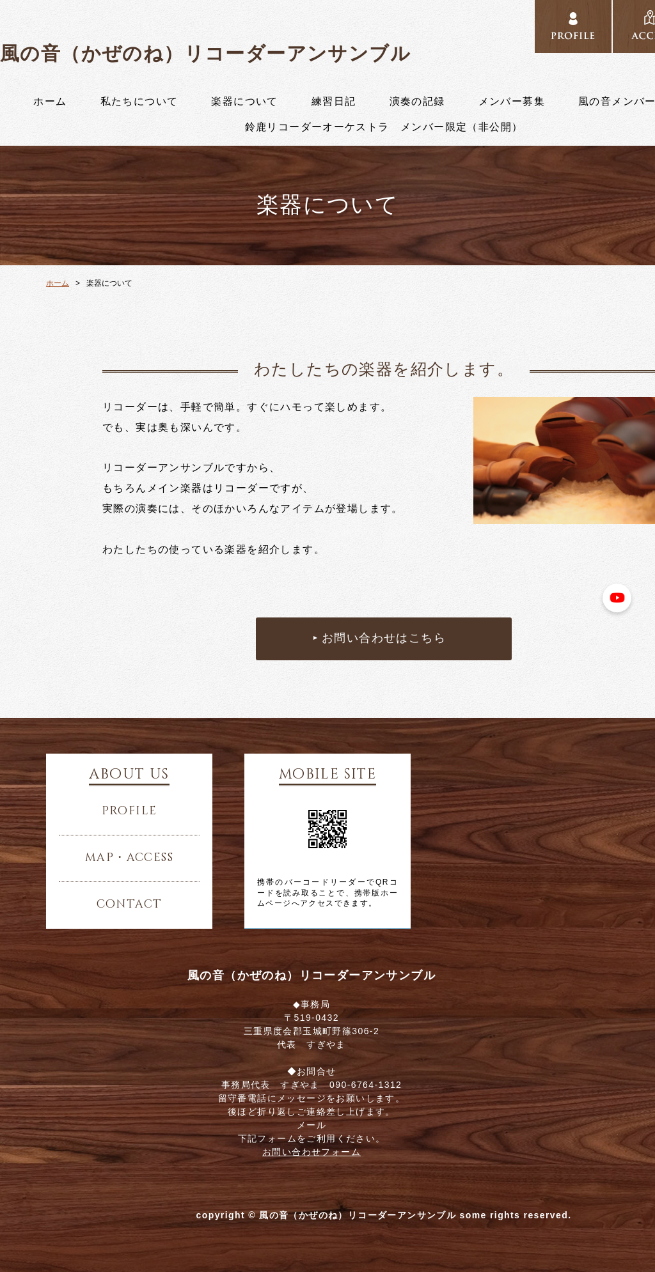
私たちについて (139, 102)
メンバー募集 (511, 102)
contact (129, 904)
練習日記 (334, 102)
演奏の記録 (417, 102)
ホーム (50, 102)
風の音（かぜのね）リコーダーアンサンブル (205, 53)
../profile (573, 27)
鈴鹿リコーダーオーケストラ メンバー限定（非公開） (384, 127)
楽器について (244, 102)
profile (129, 811)
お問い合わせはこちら (384, 638)
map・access (129, 857)
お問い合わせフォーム (311, 1152)
